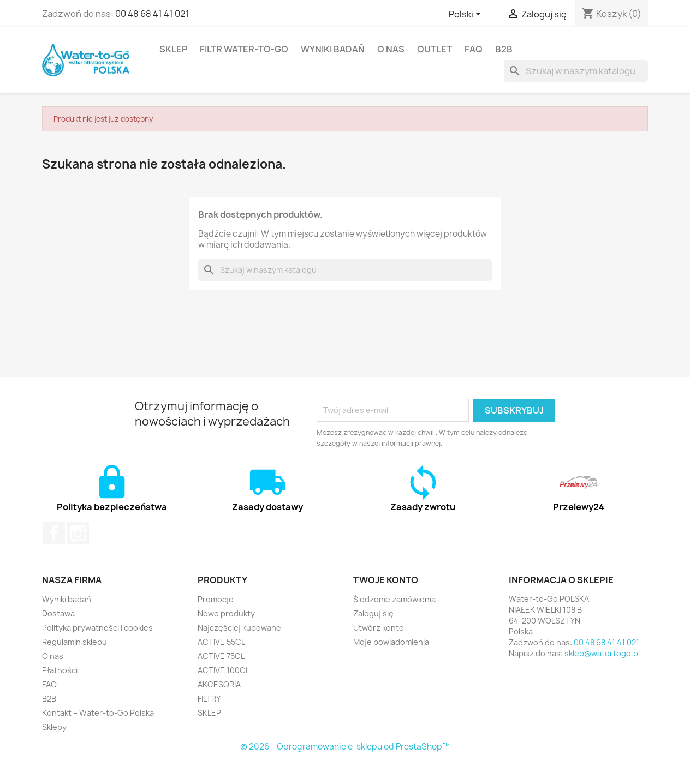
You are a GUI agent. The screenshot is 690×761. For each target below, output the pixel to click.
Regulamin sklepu (74, 642)
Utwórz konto (378, 627)
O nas (391, 49)
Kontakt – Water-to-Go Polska (98, 713)
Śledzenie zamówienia (394, 599)
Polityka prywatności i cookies (97, 627)
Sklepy (54, 727)
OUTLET (434, 49)
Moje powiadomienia (391, 642)
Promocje (216, 599)
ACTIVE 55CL (221, 642)
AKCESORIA (219, 684)
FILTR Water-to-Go (244, 49)
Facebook (54, 533)
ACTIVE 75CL (221, 656)
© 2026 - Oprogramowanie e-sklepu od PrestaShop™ (345, 746)
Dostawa (58, 613)
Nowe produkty (226, 613)
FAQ (474, 49)
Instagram (78, 533)
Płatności (60, 670)
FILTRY (209, 698)
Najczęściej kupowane (239, 627)
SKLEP (173, 49)
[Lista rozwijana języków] (467, 14)
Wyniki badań (333, 49)
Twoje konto (385, 580)
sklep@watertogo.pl (602, 653)
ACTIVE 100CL (223, 670)
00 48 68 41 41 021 (152, 14)
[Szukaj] (576, 71)
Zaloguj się (373, 613)
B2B (504, 49)
